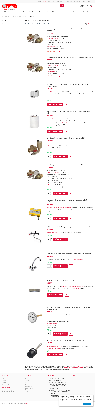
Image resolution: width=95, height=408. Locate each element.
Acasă (39, 1)
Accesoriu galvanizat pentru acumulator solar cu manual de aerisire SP (70, 57)
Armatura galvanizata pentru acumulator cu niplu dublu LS (66, 165)
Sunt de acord (87, 404)
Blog (49, 1)
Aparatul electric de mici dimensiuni (56, 118)
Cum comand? (69, 1)
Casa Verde (77, 1)
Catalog (45, 1)
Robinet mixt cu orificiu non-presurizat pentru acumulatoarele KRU (69, 254)
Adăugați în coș (60, 156)
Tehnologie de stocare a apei (12, 16)
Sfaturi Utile (60, 1)
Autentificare (5, 378)
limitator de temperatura (53, 348)
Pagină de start (2, 16)
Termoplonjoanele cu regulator (55, 346)
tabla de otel (76, 288)
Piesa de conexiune (53, 145)
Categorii (6, 12)
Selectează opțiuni (55, 104)
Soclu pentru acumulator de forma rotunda (61, 280)
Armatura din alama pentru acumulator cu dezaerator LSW (66, 138)
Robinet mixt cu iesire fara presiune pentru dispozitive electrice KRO (69, 227)
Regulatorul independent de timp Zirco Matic (59, 207)
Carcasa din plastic (52, 323)
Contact (84, 1)
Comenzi (4, 382)
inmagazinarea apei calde (82, 366)
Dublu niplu (51, 46)
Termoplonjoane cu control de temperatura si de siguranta (66, 340)
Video (53, 1)
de (24, 403)
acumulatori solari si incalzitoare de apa (72, 286)
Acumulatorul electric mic (54, 91)
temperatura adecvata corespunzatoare (71, 211)
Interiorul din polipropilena (67, 123)
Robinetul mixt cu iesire (53, 232)
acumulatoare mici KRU (78, 259)
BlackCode (27, 403)
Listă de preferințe (6, 384)
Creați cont (5, 380)
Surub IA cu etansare (53, 38)
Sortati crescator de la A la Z (33, 24)
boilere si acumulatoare (78, 317)
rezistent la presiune (52, 98)
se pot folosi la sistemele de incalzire (73, 367)
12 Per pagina (47, 24)
